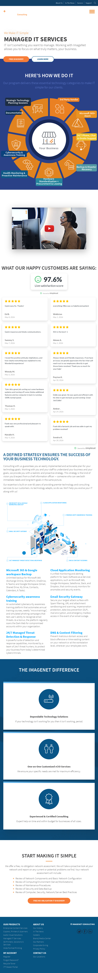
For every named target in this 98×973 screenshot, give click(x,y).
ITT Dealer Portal (10, 967)
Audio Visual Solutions (12, 935)
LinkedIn (90, 931)
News (70, 3)
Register (6, 956)
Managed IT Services (12, 938)
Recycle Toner (9, 963)
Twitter (79, 931)
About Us (38, 924)
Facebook (84, 931)
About (59, 3)
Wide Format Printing (12, 948)
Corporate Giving (40, 945)
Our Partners (38, 941)
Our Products (11, 924)
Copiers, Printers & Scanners (15, 931)
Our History (38, 928)
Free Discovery (16, 59)
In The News (38, 931)
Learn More (43, 59)
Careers (80, 3)
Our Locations (39, 956)
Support (89, 3)
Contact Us (39, 953)
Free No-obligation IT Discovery (49, 900)
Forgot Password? (11, 960)
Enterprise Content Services (15, 928)
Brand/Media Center (42, 938)
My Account (10, 953)
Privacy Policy (39, 948)
